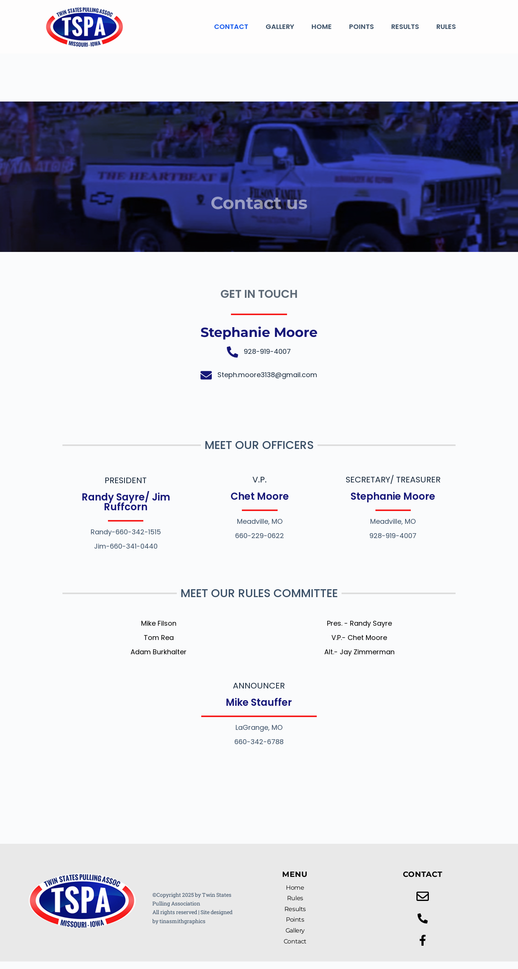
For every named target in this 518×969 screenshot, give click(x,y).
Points (361, 26)
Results (405, 26)
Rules (446, 26)
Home (321, 26)
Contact (231, 26)
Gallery (280, 26)
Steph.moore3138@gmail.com (267, 374)
